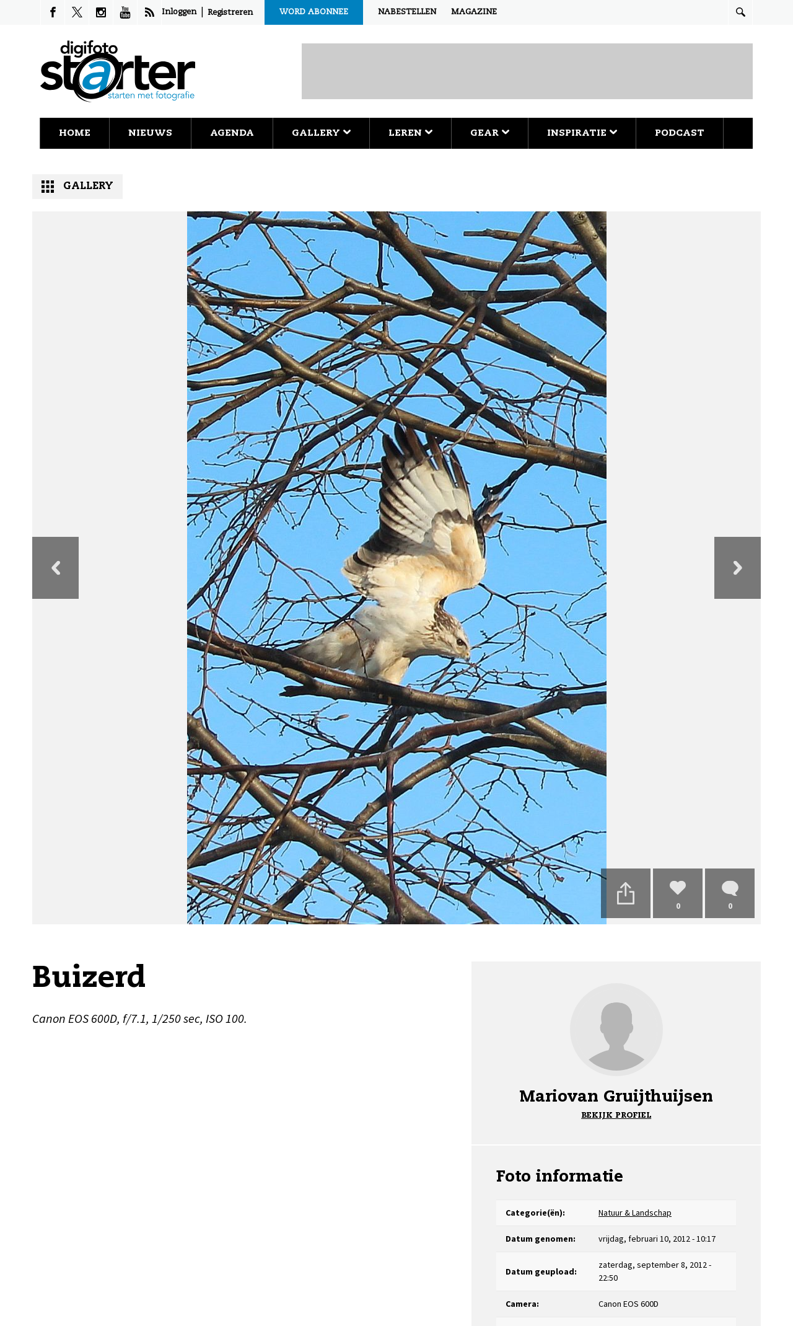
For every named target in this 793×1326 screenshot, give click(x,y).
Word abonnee (313, 12)
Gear (489, 133)
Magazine (474, 12)
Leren (410, 133)
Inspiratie (582, 133)
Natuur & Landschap (635, 1212)
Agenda (232, 133)
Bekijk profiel (616, 1116)
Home (74, 133)
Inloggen (179, 12)
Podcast (679, 133)
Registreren (230, 13)
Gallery (321, 133)
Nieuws (150, 133)
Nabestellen (407, 12)
